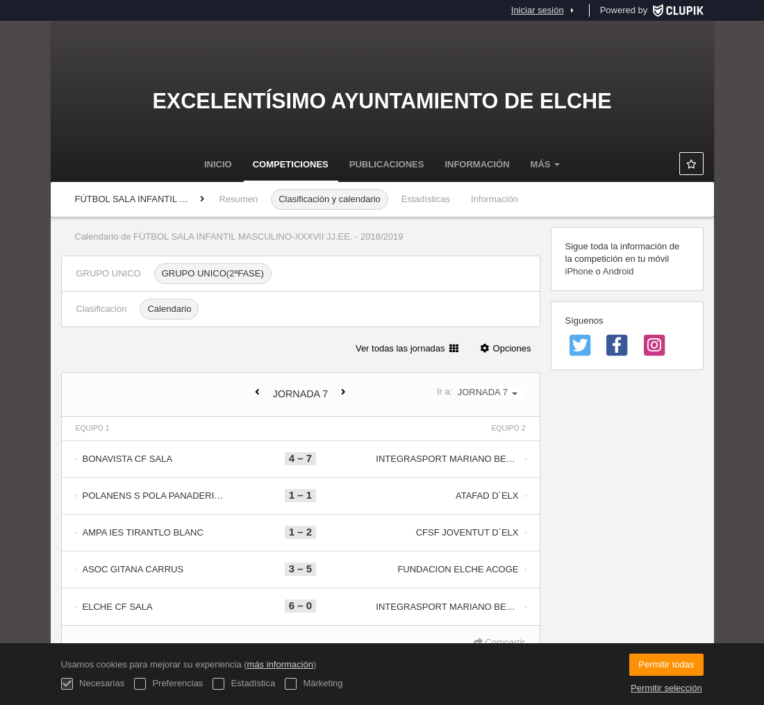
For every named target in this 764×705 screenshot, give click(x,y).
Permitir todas (666, 664)
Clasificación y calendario (330, 199)
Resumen (238, 199)
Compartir (499, 642)
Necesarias (93, 684)
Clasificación (101, 309)
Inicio (218, 164)
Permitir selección (666, 688)
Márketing (314, 684)
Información (477, 164)
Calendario (169, 309)
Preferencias (169, 684)
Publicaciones (386, 164)
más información (280, 664)
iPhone (579, 271)
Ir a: (481, 392)
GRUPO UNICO (108, 273)
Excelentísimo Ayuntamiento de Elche (381, 101)
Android (618, 271)
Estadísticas (425, 199)
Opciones (505, 348)
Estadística (244, 684)
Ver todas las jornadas (407, 348)
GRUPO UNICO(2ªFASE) (213, 273)
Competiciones (291, 164)
